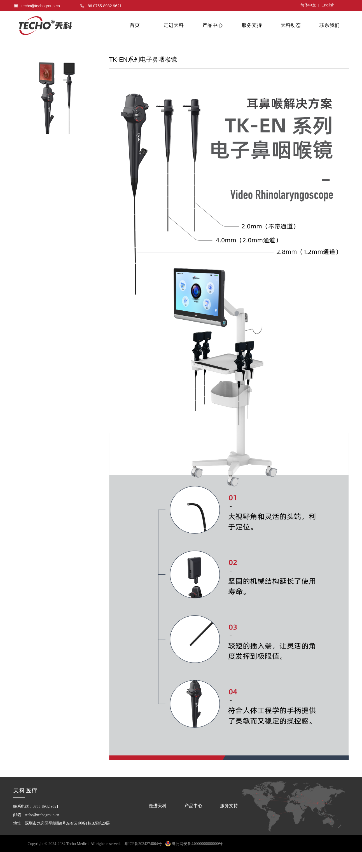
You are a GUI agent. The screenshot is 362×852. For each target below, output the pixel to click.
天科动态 (291, 25)
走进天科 (174, 25)
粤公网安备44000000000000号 (194, 844)
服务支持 (252, 25)
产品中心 (212, 25)
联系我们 (329, 25)
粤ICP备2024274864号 (143, 844)
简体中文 (308, 5)
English (327, 5)
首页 (135, 25)
